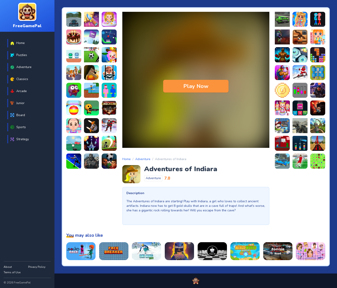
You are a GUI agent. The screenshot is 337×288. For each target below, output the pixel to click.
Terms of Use (12, 272)
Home (126, 159)
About (8, 267)
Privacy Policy (36, 267)
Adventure (142, 159)
